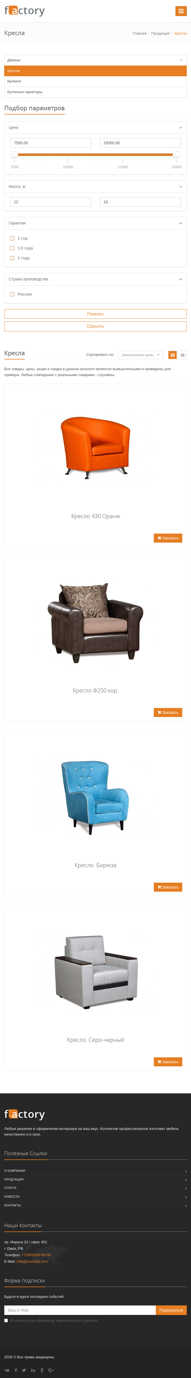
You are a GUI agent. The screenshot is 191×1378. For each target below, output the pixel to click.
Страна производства (95, 279)
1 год (19, 238)
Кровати (14, 81)
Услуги (10, 1188)
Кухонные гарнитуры (25, 92)
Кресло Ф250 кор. (96, 690)
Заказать (168, 538)
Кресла (13, 71)
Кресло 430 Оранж (95, 516)
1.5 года (21, 248)
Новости (11, 1196)
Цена (95, 127)
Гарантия (95, 223)
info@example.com (32, 1261)
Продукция (160, 33)
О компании (14, 1170)
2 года (20, 258)
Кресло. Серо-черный (95, 1040)
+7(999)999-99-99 (36, 1255)
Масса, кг (95, 186)
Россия (21, 294)
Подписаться (171, 1310)
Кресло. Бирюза (96, 865)
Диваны (14, 60)
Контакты (12, 1205)
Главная (139, 33)
